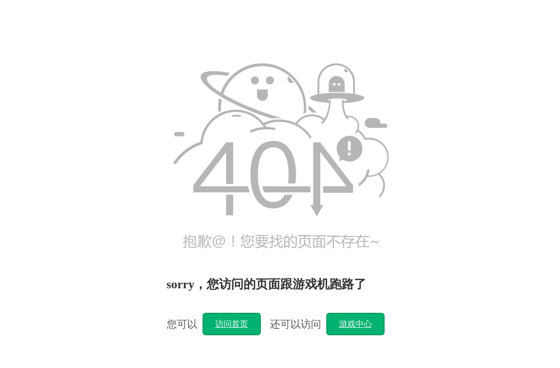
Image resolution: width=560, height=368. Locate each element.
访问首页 (231, 323)
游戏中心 (355, 323)
